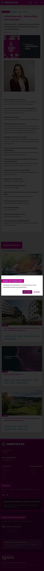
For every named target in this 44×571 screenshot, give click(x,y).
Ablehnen (36, 292)
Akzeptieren (27, 292)
